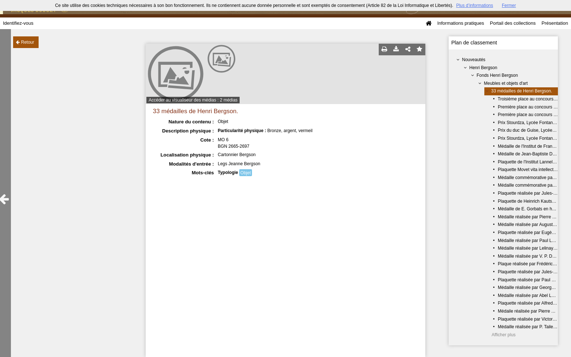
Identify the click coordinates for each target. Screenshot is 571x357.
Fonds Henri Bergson (497, 75)
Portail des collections (513, 23)
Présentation (555, 23)
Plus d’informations (474, 5)
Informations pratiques (460, 23)
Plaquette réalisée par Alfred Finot (531, 303)
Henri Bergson (483, 67)
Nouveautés (473, 59)
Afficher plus (504, 334)
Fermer (509, 5)
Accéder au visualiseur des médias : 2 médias (193, 100)
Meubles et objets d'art (506, 83)
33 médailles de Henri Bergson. (521, 91)
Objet (245, 172)
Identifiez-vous (18, 23)
